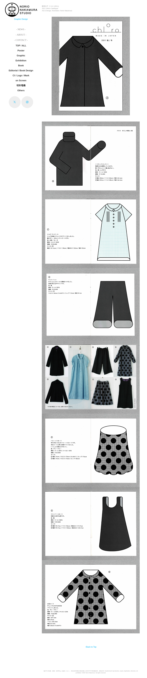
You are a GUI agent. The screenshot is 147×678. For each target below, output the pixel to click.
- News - (21, 29)
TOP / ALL (21, 45)
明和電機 (21, 85)
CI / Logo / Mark (21, 75)
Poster (21, 50)
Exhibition (21, 60)
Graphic (21, 55)
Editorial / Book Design (21, 70)
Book (21, 65)
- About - (21, 34)
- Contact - (21, 40)
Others (21, 90)
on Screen (21, 80)
